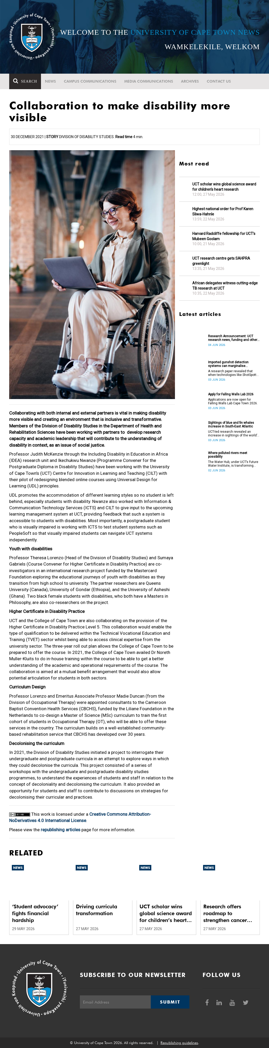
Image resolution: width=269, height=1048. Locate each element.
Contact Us (219, 81)
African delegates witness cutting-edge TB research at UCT (225, 285)
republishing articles (60, 829)
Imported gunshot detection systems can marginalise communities (228, 364)
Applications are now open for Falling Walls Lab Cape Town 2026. (233, 401)
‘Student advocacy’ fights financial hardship (35, 913)
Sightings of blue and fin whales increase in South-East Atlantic (231, 424)
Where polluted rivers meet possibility (227, 454)
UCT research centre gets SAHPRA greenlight (221, 261)
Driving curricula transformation (96, 909)
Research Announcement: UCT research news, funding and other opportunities (232, 338)
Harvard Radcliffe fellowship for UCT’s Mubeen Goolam (223, 236)
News (50, 81)
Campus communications (90, 81)
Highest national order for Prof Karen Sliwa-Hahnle (222, 211)
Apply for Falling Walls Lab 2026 (231, 394)
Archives (190, 81)
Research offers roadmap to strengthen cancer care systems (225, 913)
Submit (170, 1002)
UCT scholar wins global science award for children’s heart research (224, 187)
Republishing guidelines (179, 1043)
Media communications (148, 81)
